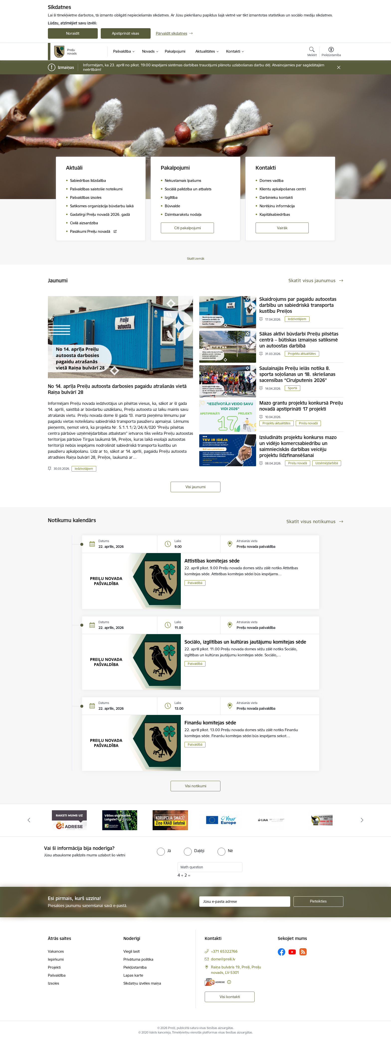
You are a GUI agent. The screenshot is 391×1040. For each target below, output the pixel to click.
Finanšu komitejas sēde (210, 723)
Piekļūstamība (135, 967)
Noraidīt (72, 33)
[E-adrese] (215, 982)
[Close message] (338, 67)
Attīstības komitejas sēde (212, 561)
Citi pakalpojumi (187, 228)
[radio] (164, 851)
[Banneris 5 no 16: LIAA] (271, 819)
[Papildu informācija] (229, 982)
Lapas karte (133, 975)
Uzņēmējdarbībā (326, 463)
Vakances (56, 951)
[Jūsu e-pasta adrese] (244, 901)
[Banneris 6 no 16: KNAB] (321, 819)
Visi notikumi (195, 786)
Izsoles (53, 983)
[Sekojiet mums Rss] (303, 951)
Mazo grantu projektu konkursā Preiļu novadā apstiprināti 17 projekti (301, 406)
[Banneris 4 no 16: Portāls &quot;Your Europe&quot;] (220, 819)
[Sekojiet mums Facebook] (281, 952)
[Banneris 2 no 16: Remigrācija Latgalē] (119, 819)
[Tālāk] (362, 820)
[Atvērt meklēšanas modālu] (312, 52)
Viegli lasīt (131, 951)
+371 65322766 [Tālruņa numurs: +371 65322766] (224, 951)
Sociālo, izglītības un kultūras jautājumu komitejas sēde (245, 642)
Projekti (54, 967)
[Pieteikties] (318, 901)
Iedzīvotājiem (84, 468)
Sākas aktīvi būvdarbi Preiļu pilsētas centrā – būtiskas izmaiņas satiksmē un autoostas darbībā (298, 340)
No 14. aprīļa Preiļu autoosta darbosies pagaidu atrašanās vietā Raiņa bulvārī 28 (117, 389)
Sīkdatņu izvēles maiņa (142, 983)
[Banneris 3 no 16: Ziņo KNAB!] (170, 819)
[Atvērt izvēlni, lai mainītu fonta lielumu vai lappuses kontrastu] (331, 52)
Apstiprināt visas (125, 33)
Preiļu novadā (308, 423)
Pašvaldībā (195, 583)
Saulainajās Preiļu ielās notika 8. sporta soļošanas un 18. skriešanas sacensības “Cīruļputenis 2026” (297, 374)
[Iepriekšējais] (29, 820)
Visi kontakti (230, 996)
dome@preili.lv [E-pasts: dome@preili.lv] (223, 959)
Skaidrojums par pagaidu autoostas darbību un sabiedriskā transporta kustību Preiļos (297, 305)
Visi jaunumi (195, 486)
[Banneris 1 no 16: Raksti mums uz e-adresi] (69, 819)
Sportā (292, 388)
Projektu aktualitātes (302, 353)
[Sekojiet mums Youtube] (292, 952)
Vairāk (282, 228)
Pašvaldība (57, 975)
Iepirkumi (56, 959)
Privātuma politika (138, 959)
